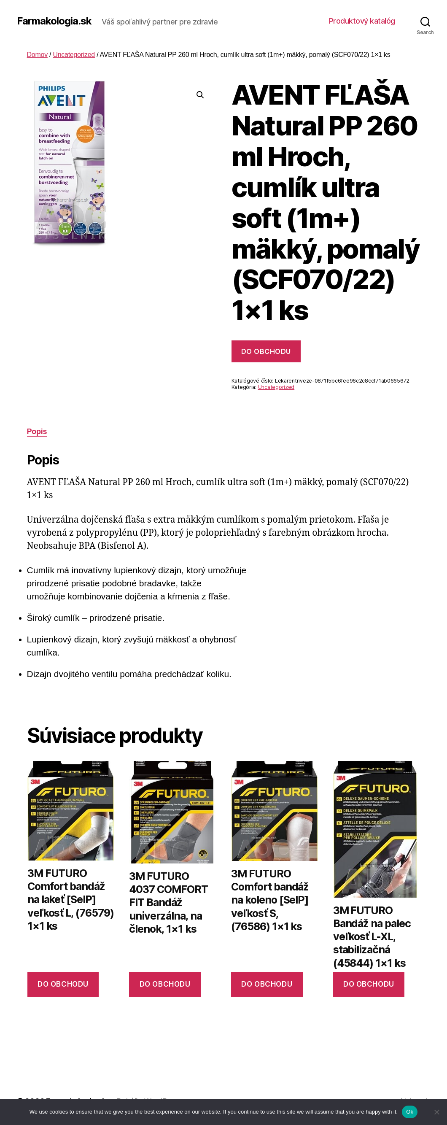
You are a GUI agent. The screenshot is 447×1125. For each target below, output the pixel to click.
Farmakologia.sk (54, 21)
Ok (409, 1112)
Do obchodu (266, 351)
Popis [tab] (37, 431)
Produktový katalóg (362, 20)
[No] (436, 1112)
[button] (200, 95)
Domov (37, 54)
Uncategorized (74, 54)
